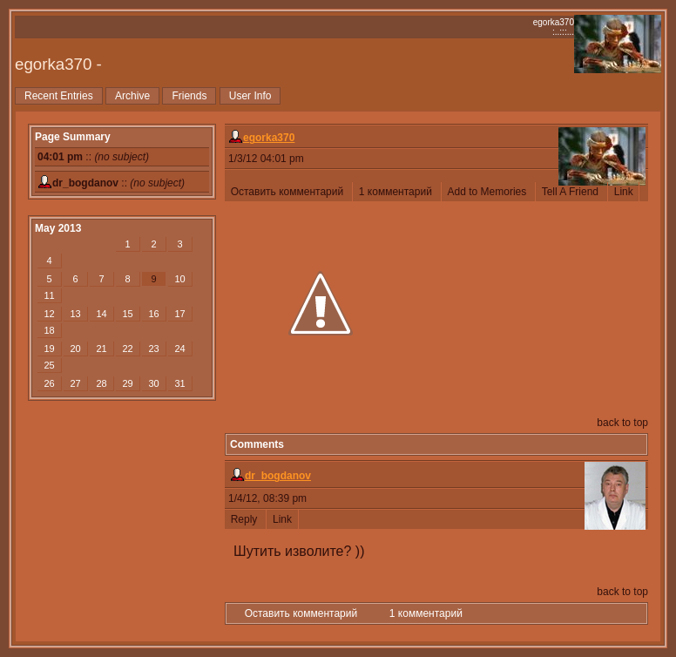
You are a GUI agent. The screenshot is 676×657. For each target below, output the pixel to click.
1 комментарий (397, 192)
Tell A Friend (571, 192)
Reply (245, 519)
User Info (250, 96)
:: (93, 157)
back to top (622, 423)
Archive (132, 96)
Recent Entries (58, 96)
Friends (189, 96)
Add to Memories (488, 192)
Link (623, 192)
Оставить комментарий (288, 192)
